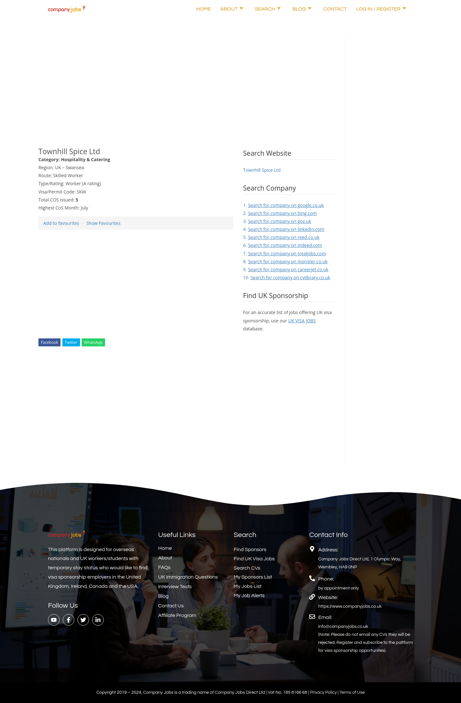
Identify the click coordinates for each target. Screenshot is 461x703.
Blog (301, 9)
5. (281, 237)
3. (277, 221)
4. (283, 229)
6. (282, 245)
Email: (325, 617)
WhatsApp (93, 342)
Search (268, 9)
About (232, 9)
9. (285, 269)
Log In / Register (381, 9)
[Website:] (312, 597)
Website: (328, 597)
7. (284, 253)
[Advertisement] (187, 78)
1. (283, 205)
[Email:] (312, 617)
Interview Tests (175, 586)
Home (203, 9)
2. (280, 213)
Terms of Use (353, 692)
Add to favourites (61, 223)
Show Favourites (103, 223)
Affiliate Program (177, 615)
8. (285, 261)
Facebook (49, 342)
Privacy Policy (323, 692)
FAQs (164, 567)
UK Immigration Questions (188, 577)
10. (286, 277)
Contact (334, 9)
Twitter (71, 342)
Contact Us (171, 605)
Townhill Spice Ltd (261, 170)
